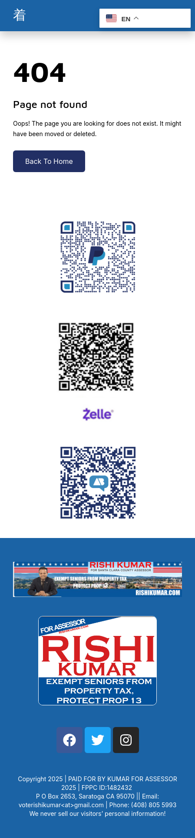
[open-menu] (19, 16)
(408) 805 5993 (154, 805)
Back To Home (49, 161)
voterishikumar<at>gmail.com (61, 805)
